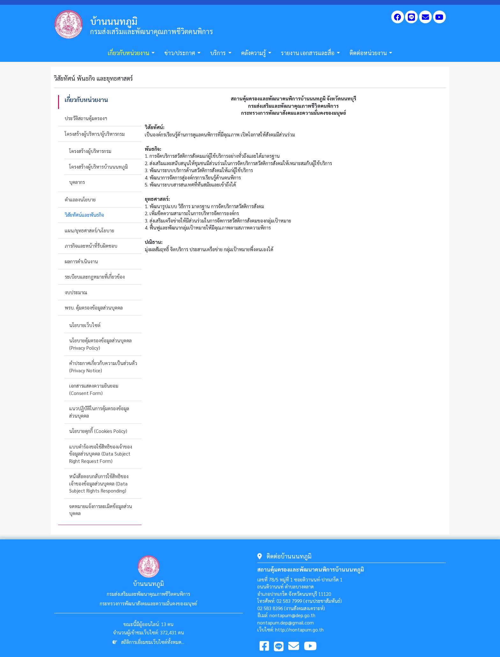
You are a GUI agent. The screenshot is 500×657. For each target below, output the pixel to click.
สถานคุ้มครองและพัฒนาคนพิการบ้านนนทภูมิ (310, 569)
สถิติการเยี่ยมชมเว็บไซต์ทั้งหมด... (152, 642)
